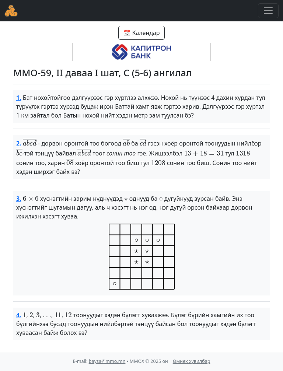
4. (18, 315)
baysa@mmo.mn (107, 361)
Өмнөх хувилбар (191, 361)
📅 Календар (141, 33)
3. (18, 199)
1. (18, 98)
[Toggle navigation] (268, 10)
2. (18, 143)
